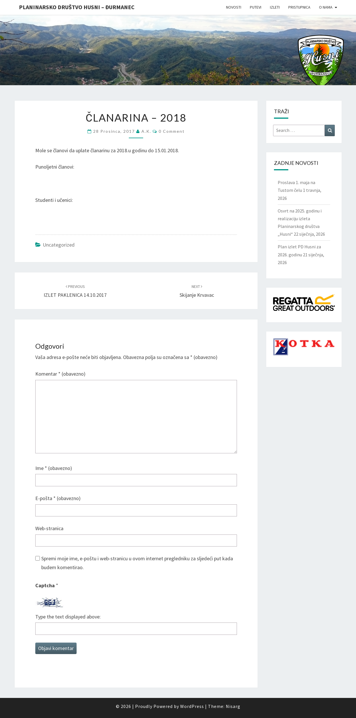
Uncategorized (59, 244)
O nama (325, 7)
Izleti (275, 7)
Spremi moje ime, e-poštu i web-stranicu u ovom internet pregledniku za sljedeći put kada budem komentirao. (137, 563)
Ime (53, 468)
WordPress (192, 706)
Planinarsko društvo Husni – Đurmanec (77, 7)
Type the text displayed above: (68, 616)
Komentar (60, 373)
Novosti (233, 7)
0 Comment (172, 131)
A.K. (146, 131)
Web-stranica (49, 528)
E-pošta (58, 498)
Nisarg (233, 706)
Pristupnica (299, 7)
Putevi (255, 7)
